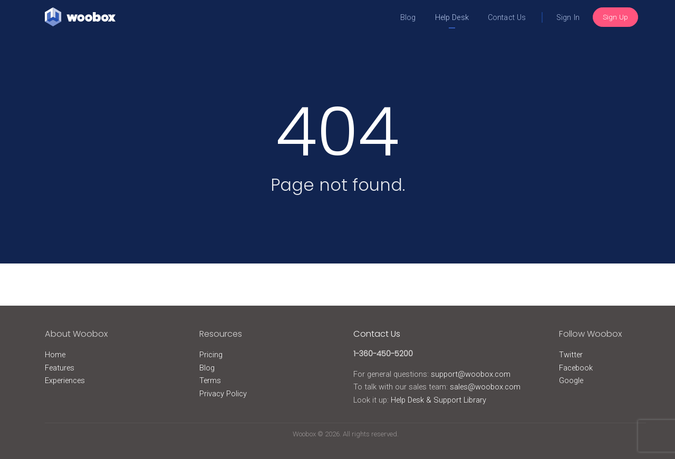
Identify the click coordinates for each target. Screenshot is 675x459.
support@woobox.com (470, 374)
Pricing (211, 354)
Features (59, 368)
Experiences (65, 380)
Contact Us (507, 17)
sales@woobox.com (485, 387)
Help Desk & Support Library (438, 400)
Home (55, 354)
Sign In (568, 17)
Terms (210, 380)
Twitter (571, 354)
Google (571, 380)
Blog (408, 17)
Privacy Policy (223, 393)
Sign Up (615, 17)
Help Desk (452, 17)
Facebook (576, 368)
